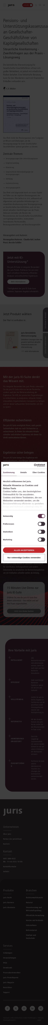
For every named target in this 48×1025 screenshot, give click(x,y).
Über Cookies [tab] (39, 472)
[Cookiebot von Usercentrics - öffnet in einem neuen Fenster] (34, 465)
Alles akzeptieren (24, 550)
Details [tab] (23, 472)
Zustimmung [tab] (9, 472)
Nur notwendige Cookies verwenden (23, 557)
